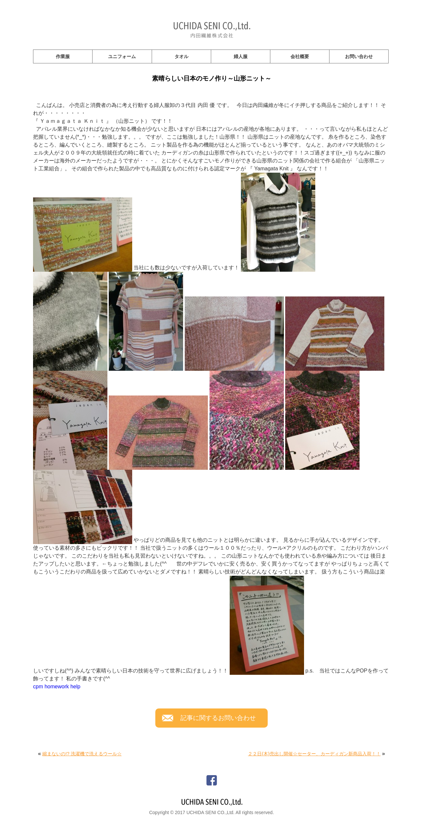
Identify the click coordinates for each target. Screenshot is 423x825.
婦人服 (241, 56)
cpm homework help (56, 686)
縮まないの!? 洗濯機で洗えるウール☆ (82, 753)
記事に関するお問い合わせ (218, 717)
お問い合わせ (359, 56)
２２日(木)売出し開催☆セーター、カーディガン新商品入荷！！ (314, 753)
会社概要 (299, 56)
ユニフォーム (122, 56)
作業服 (63, 56)
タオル (181, 56)
